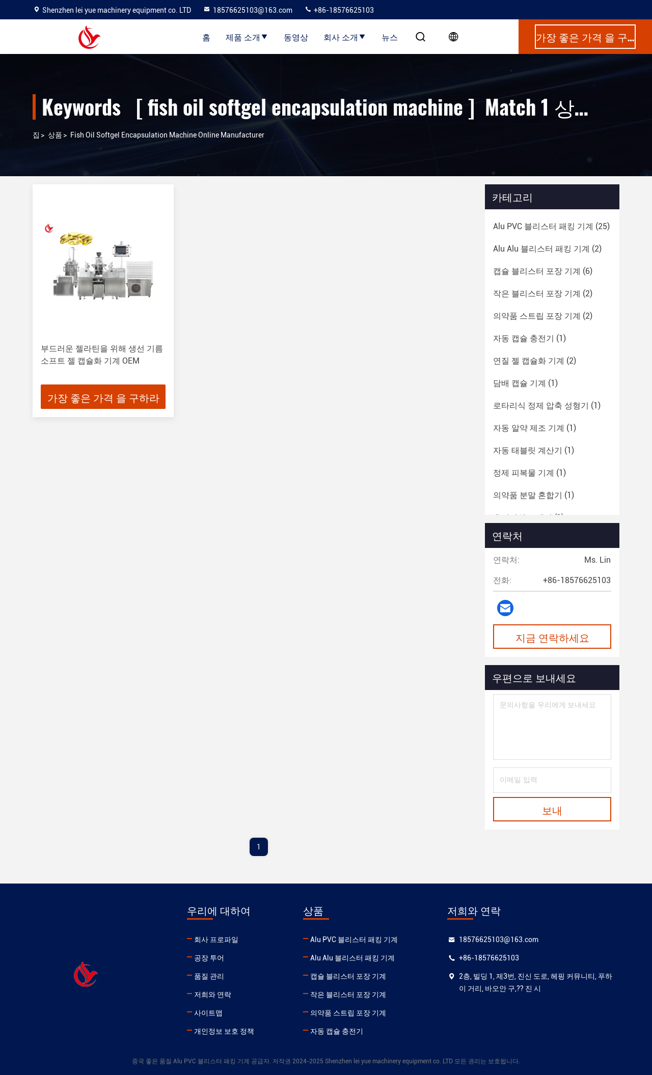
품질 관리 (209, 976)
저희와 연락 (212, 994)
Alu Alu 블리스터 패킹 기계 (352, 958)
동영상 (296, 37)
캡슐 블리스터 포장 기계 (348, 976)
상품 (55, 135)
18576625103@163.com (247, 10)
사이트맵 (208, 1013)
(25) (551, 226)
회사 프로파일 (216, 939)
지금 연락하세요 (552, 637)
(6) (542, 271)
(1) (529, 338)
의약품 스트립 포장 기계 (348, 1013)
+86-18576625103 (339, 10)
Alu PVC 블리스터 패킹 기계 (354, 939)
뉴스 (390, 37)
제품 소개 (247, 37)
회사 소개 (344, 37)
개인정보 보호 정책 (224, 1031)
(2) (547, 249)
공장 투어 (209, 958)
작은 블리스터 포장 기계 (348, 994)
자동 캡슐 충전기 (336, 1031)
